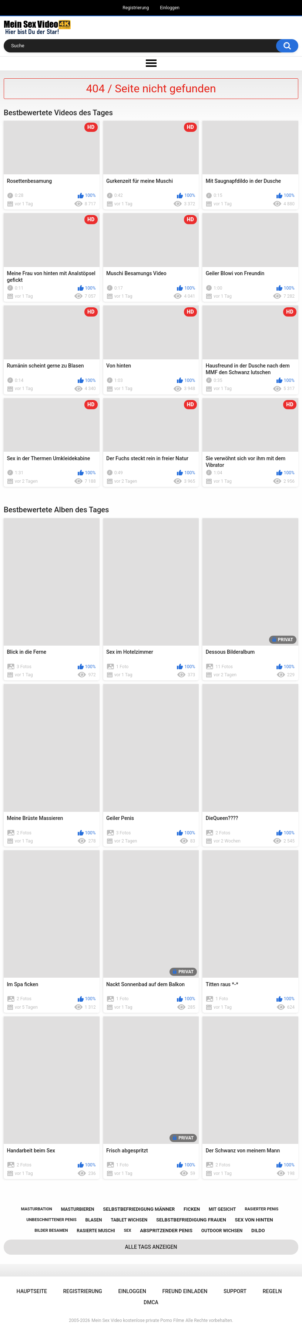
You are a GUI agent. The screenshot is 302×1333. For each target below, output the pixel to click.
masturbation (36, 1209)
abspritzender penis (166, 1230)
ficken (192, 1209)
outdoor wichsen (222, 1230)
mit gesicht (222, 1209)
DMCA (151, 1302)
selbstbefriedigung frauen (191, 1220)
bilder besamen (51, 1230)
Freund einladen (185, 1291)
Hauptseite (32, 1291)
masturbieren (77, 1209)
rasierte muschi (96, 1230)
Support (235, 1291)
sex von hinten (254, 1220)
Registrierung (136, 7)
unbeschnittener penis (51, 1219)
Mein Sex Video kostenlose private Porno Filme (137, 1320)
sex (127, 1230)
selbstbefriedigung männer (139, 1209)
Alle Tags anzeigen (151, 1247)
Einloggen (169, 7)
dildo (258, 1230)
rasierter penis (261, 1209)
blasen (93, 1220)
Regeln (272, 1291)
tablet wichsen (129, 1220)
